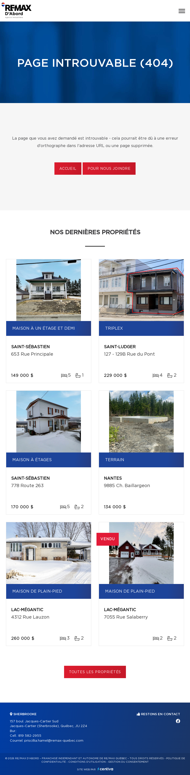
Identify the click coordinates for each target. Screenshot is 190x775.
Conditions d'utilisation (87, 762)
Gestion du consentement (128, 762)
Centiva (105, 769)
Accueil (67, 169)
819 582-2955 (29, 735)
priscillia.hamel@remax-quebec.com (53, 740)
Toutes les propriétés (95, 672)
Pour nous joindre (109, 169)
